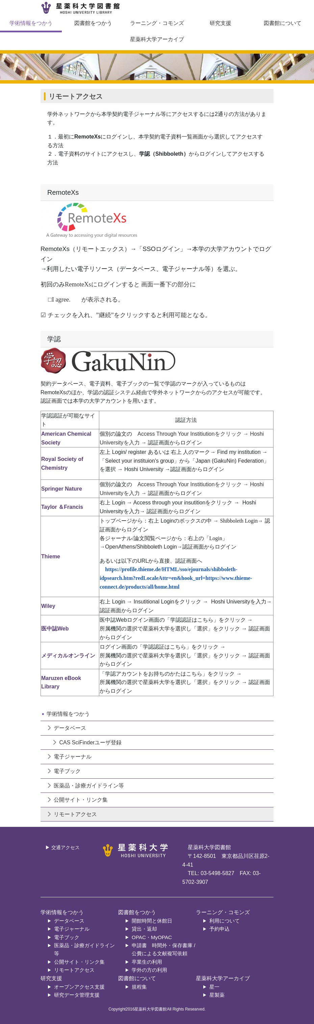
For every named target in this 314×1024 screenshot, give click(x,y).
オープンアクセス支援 (79, 987)
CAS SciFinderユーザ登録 (82, 742)
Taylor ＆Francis (62, 507)
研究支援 (220, 23)
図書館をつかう (93, 23)
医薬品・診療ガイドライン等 (85, 785)
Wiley (48, 606)
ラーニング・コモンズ (157, 23)
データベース (66, 728)
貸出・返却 (144, 929)
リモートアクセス (72, 814)
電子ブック (64, 771)
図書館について (283, 23)
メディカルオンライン (68, 655)
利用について (224, 921)
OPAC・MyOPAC (152, 937)
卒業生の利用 (147, 962)
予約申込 (219, 929)
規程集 (139, 987)
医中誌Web (55, 628)
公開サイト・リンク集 (77, 800)
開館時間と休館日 (152, 921)
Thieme (50, 556)
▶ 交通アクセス (62, 847)
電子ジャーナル (69, 756)
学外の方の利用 (149, 970)
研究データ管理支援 (77, 995)
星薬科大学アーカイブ (157, 39)
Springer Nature (61, 489)
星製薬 (217, 995)
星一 (214, 987)
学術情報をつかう (31, 23)
